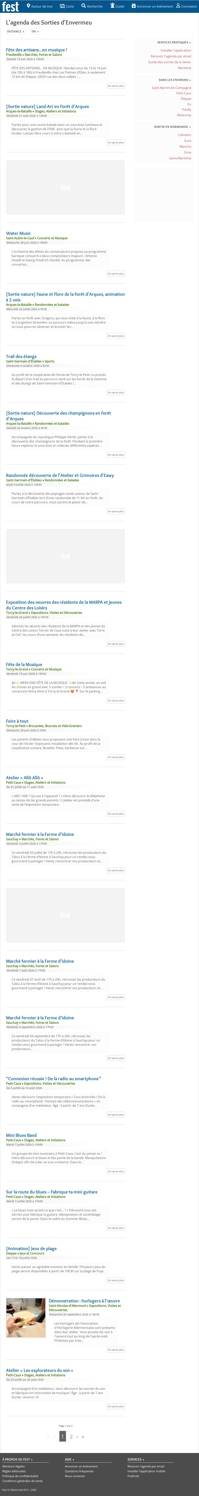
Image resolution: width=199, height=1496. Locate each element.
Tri (35, 31)
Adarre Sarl (16, 1489)
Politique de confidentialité (20, 1476)
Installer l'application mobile (146, 1471)
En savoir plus (116, 86)
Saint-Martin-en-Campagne (171, 88)
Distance (15, 31)
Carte (67, 6)
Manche (185, 146)
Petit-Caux (183, 93)
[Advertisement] (65, 187)
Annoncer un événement (152, 6)
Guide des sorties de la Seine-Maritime (169, 65)
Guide (117, 6)
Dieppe (186, 99)
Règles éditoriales (14, 1471)
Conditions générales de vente (22, 1481)
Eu (189, 104)
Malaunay (184, 115)
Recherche (92, 6)
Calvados (184, 135)
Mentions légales (13, 1466)
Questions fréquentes (79, 1471)
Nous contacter (75, 1476)
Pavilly (186, 109)
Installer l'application (176, 50)
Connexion (186, 6)
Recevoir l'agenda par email (171, 56)
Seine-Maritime (180, 158)
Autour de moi (39, 6)
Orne (187, 152)
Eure (187, 141)
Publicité (133, 1476)
